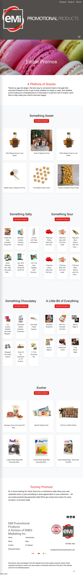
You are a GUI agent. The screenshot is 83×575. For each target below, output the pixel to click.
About (10, 541)
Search (63, 2)
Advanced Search (14, 549)
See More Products (41, 121)
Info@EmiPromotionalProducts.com (63, 550)
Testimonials (29, 537)
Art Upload (29, 545)
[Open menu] (79, 37)
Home (10, 537)
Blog (27, 541)
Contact (10, 545)
